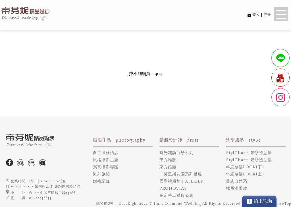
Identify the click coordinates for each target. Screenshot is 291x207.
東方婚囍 (167, 167)
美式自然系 (236, 181)
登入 (256, 14)
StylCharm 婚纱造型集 (249, 153)
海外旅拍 (101, 174)
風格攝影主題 (106, 160)
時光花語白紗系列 (176, 153)
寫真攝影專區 (106, 167)
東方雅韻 (167, 160)
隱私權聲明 (105, 203)
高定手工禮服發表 (176, 195)
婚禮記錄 (101, 181)
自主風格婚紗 (106, 153)
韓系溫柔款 (236, 188)
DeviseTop (281, 203)
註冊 (267, 14)
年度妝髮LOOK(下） (246, 167)
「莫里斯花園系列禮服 (180, 174)
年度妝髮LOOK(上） (246, 174)
